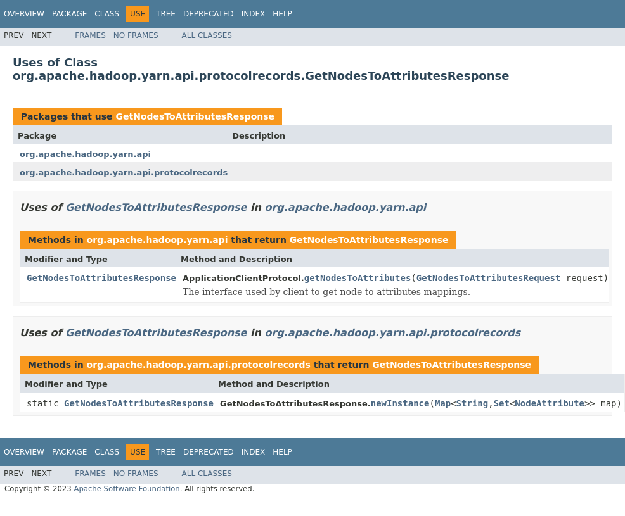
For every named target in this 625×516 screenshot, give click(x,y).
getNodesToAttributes (357, 278)
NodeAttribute (549, 403)
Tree (166, 13)
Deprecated (208, 13)
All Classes (207, 35)
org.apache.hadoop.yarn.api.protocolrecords (124, 172)
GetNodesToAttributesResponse (194, 116)
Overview (24, 13)
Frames (90, 35)
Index (254, 13)
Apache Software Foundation (126, 488)
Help (282, 13)
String (472, 403)
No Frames (135, 35)
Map (443, 403)
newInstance (400, 403)
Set (502, 403)
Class (106, 13)
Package (69, 13)
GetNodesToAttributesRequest (488, 278)
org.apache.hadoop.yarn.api (85, 154)
